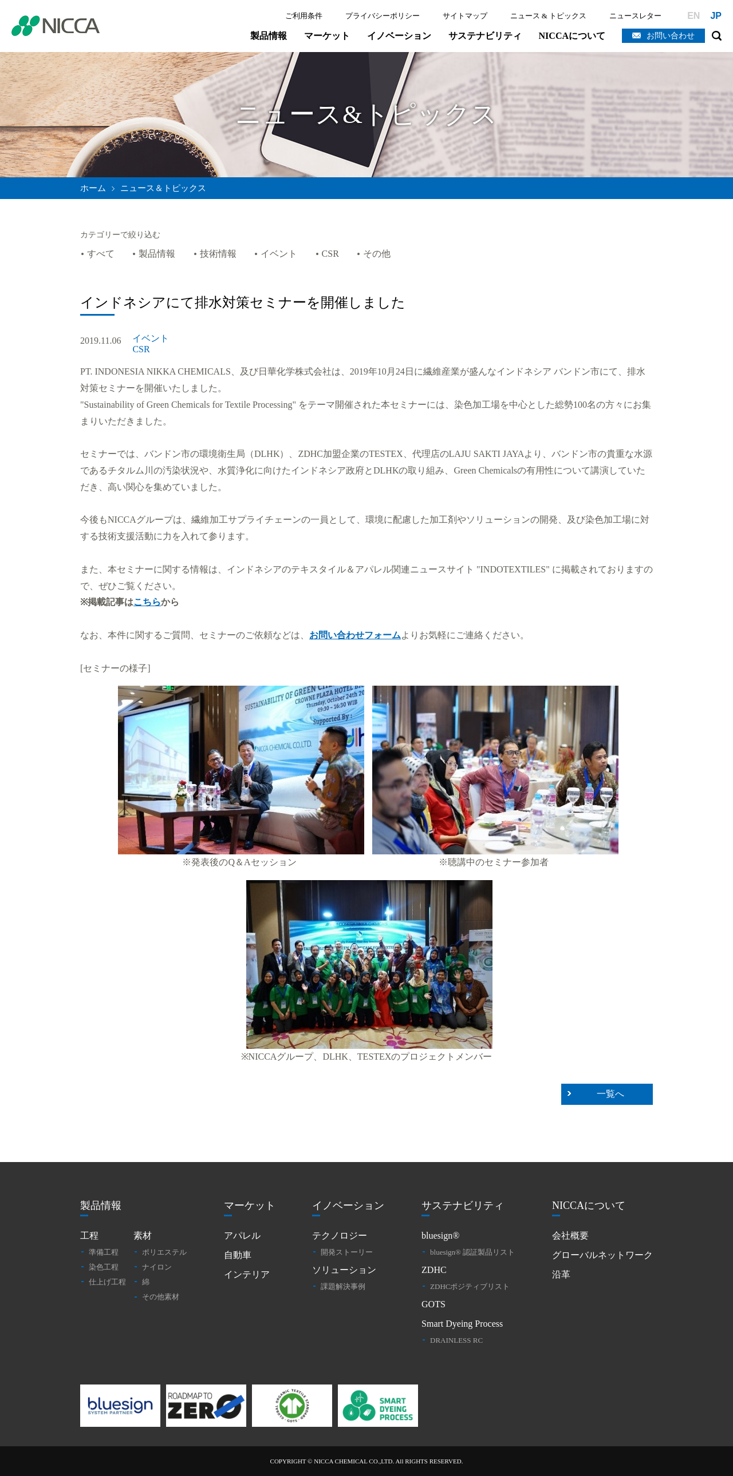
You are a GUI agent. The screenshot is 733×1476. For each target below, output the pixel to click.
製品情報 (268, 36)
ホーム (93, 188)
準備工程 (104, 1252)
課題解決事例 (343, 1286)
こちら (147, 602)
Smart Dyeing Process (462, 1323)
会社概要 (570, 1235)
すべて (101, 253)
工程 (89, 1235)
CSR (330, 253)
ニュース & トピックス (548, 15)
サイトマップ (465, 15)
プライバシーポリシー (382, 15)
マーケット (327, 36)
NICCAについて (572, 36)
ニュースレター (635, 15)
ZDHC (434, 1270)
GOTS (433, 1304)
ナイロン (157, 1267)
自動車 (237, 1255)
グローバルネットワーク (602, 1255)
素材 (142, 1235)
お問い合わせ (671, 35)
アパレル (242, 1235)
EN (693, 16)
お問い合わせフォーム (355, 635)
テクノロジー (339, 1235)
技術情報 (218, 253)
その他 (377, 253)
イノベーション (399, 36)
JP (716, 16)
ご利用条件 (303, 15)
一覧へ (610, 1094)
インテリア (247, 1274)
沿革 (561, 1274)
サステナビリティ (485, 36)
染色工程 (104, 1267)
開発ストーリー (347, 1252)
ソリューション (344, 1270)
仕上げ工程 (107, 1282)
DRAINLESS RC (456, 1340)
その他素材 (160, 1296)
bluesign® (440, 1235)
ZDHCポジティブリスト (470, 1286)
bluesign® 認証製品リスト (472, 1252)
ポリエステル (164, 1252)
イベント (279, 253)
